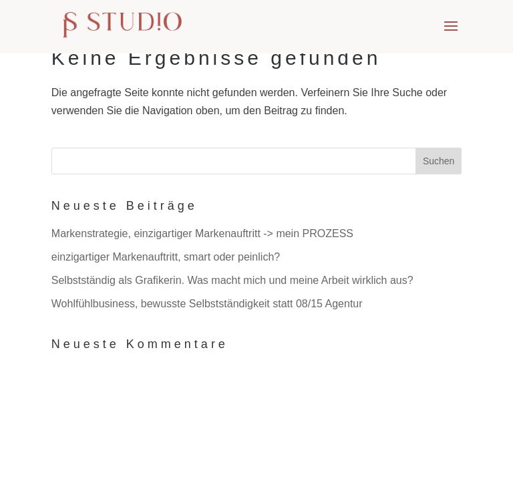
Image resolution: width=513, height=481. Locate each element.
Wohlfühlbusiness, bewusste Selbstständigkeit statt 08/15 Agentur (207, 303)
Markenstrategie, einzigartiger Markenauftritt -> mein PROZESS (202, 233)
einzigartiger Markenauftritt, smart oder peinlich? (165, 257)
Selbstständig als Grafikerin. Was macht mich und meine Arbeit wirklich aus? (232, 280)
